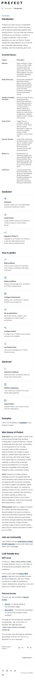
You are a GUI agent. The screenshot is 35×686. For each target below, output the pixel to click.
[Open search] (29, 2)
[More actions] (33, 3)
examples (23, 423)
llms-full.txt (9, 610)
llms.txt (7, 604)
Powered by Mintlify (27, 673)
